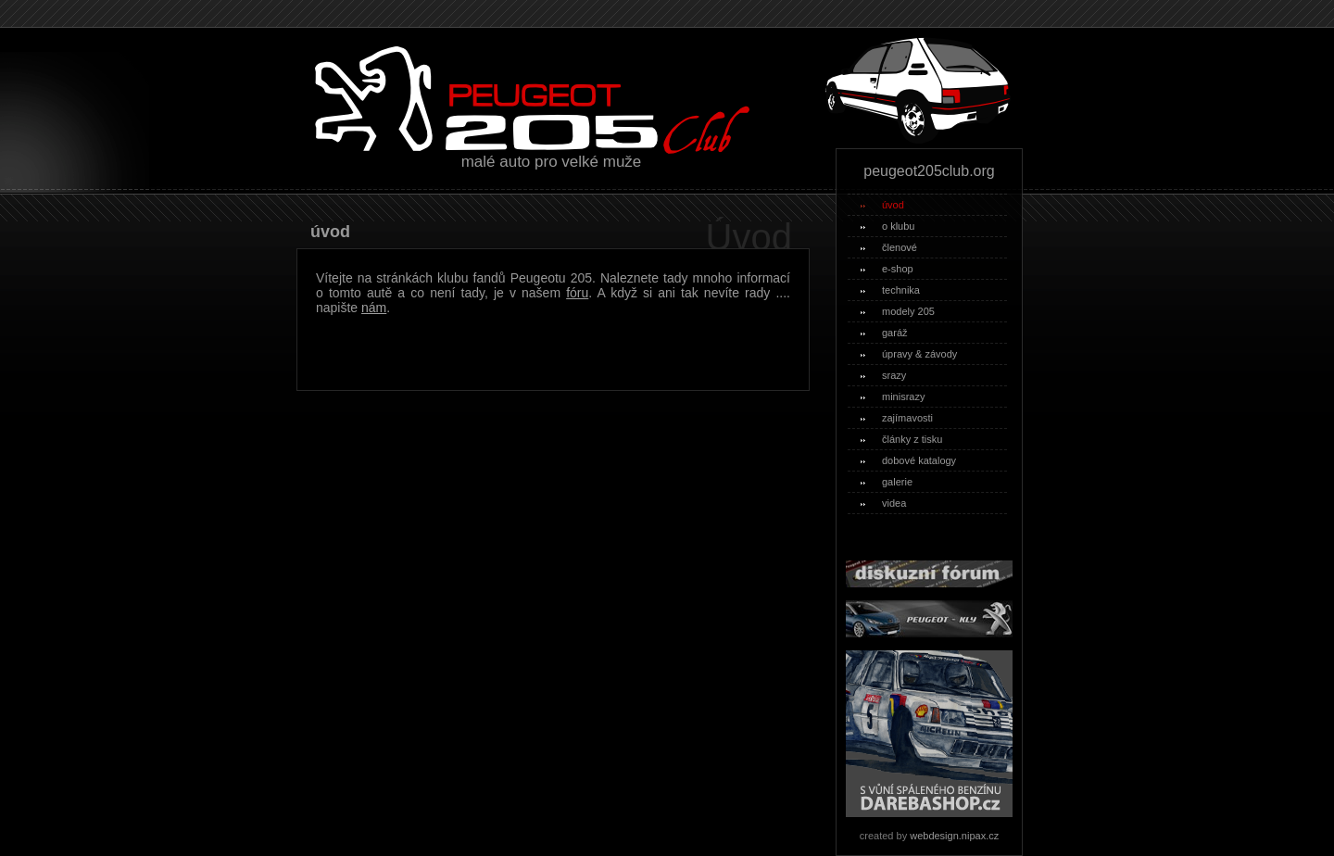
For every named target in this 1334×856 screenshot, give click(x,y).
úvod (882, 204)
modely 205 (898, 311)
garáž (884, 332)
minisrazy (893, 396)
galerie (886, 481)
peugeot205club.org (928, 171)
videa (883, 503)
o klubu (887, 226)
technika (890, 290)
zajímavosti (897, 417)
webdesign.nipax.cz (954, 835)
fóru (577, 292)
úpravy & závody (909, 353)
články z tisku (901, 439)
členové (889, 247)
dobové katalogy (908, 460)
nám (373, 307)
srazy (883, 375)
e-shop (887, 268)
